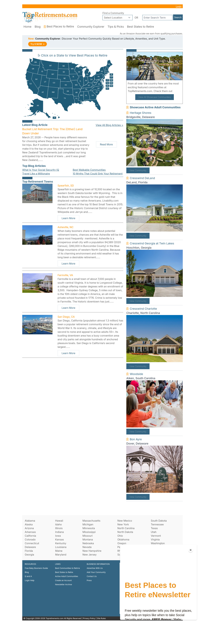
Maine (58, 550)
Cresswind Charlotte (143, 308)
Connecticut (32, 543)
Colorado (30, 539)
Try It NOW (37, 44)
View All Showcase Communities (154, 97)
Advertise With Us (95, 568)
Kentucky (60, 543)
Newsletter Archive (63, 584)
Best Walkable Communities (89, 169)
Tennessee (157, 524)
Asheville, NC (65, 227)
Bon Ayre (136, 439)
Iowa (58, 535)
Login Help (29, 580)
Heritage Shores (140, 112)
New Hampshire (91, 550)
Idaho (58, 524)
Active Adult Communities (66, 576)
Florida (29, 550)
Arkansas (30, 532)
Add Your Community (96, 572)
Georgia (29, 554)
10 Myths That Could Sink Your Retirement (98, 173)
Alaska (29, 524)
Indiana (59, 532)
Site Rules (101, 618)
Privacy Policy (89, 618)
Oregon (121, 543)
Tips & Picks (116, 26)
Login (179, 6)
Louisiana (60, 547)
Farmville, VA (65, 275)
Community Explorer (90, 26)
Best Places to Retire (59, 26)
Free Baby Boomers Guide (36, 568)
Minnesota (88, 528)
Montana (87, 539)
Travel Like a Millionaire (36, 173)
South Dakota (159, 520)
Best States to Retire (140, 26)
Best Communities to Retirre (67, 568)
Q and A (28, 576)
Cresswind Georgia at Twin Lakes (152, 243)
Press (89, 580)
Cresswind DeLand (142, 178)
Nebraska (88, 543)
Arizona (29, 528)
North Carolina (125, 528)
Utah (153, 532)
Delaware (30, 547)
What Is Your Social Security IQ (40, 169)
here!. (176, 91)
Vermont (156, 535)
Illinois (59, 528)
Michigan (87, 524)
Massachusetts (91, 520)
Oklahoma (123, 539)
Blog (38, 26)
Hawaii (59, 520)
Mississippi (88, 532)
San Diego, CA (66, 316)
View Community (137, 170)
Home (27, 26)
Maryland (60, 554)
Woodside (136, 374)
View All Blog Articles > (109, 125)
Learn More (68, 218)
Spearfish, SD (66, 185)
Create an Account (63, 580)
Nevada (87, 547)
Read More (106, 144)
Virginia (155, 539)
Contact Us (92, 576)
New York (123, 524)
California (30, 535)
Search (178, 17)
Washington (158, 543)
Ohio (120, 535)
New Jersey (89, 554)
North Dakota (125, 532)
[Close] (190, 550)
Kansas (59, 539)
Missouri (87, 535)
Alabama (30, 520)
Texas (154, 528)
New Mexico (124, 520)
